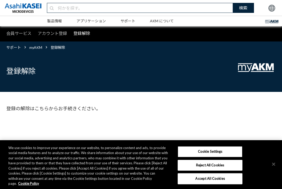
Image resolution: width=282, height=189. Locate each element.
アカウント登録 (52, 33)
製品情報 (54, 21)
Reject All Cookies (210, 165)
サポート (128, 21)
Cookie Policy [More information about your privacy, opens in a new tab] (28, 183)
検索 (243, 7)
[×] (273, 164)
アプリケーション (91, 21)
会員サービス (18, 33)
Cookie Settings (210, 151)
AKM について (162, 21)
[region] (141, 164)
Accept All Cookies (210, 178)
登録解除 (81, 33)
